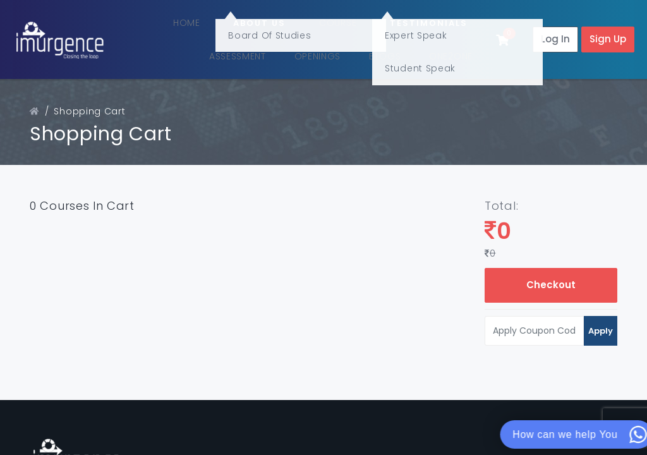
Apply (600, 324)
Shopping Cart (89, 105)
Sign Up (608, 36)
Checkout (551, 279)
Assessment (258, 53)
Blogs (390, 53)
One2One (446, 53)
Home (218, 23)
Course (345, 23)
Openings (333, 53)
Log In (555, 36)
